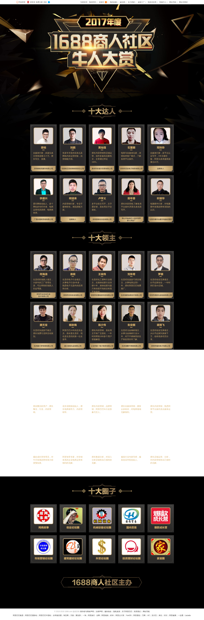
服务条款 (108, 612)
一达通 (180, 615)
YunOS (129, 615)
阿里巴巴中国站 (45, 615)
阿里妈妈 (104, 615)
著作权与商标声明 (87, 612)
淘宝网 (65, 615)
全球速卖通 (57, 615)
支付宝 (154, 615)
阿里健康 (172, 615)
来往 (160, 615)
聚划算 (78, 615)
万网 (143, 615)
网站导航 (146, 612)
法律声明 (99, 612)
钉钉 (165, 615)
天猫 (72, 615)
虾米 (112, 615)
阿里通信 (136, 615)
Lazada (188, 615)
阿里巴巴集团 (18, 615)
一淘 (84, 615)
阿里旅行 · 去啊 (94, 615)
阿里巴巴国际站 (31, 615)
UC (148, 615)
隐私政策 (116, 612)
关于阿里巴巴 (127, 612)
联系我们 (137, 612)
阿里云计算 (120, 615)
